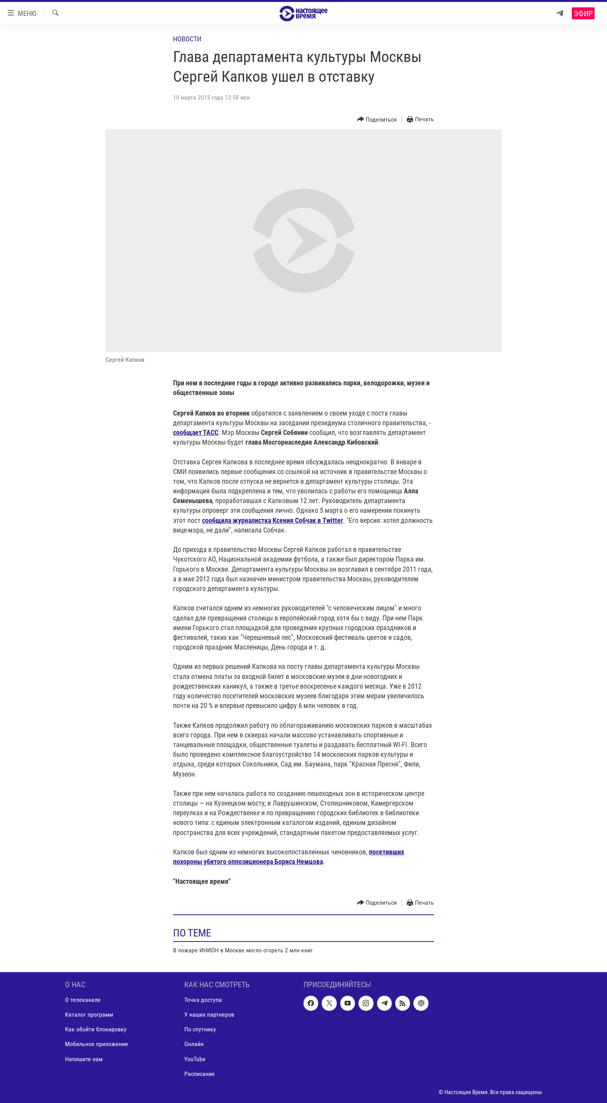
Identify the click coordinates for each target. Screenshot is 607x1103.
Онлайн (194, 1044)
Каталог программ (89, 1015)
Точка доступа (203, 1000)
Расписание (199, 1073)
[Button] (377, 119)
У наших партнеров (209, 1015)
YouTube (195, 1059)
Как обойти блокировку (96, 1029)
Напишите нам (84, 1059)
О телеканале (83, 1000)
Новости (187, 39)
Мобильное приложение (96, 1044)
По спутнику (200, 1029)
